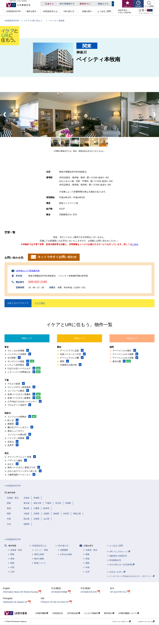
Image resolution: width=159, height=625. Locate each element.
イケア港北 (39, 303)
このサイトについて (146, 621)
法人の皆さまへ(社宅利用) (121, 564)
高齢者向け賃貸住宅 (118, 556)
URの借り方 (63, 546)
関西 (12, 563)
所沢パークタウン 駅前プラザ (24, 467)
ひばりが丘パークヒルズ (24, 368)
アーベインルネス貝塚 (125, 358)
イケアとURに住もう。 (34, 20)
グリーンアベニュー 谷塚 (22, 457)
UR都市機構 (41, 613)
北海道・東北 (16, 550)
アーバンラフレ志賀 (72, 350)
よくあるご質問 (116, 546)
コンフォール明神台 (22, 416)
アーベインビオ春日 (124, 350)
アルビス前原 (16, 383)
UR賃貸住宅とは (39, 546)
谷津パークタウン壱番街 (24, 394)
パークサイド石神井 (19, 354)
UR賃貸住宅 (57, 613)
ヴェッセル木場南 (18, 350)
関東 (12, 554)
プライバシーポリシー (121, 621)
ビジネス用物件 (92, 613)
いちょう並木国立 (18, 365)
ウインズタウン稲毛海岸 (21, 387)
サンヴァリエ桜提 (21, 361)
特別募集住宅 (115, 560)
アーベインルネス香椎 (125, 354)
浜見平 (13, 445)
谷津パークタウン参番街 (24, 398)
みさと (13, 464)
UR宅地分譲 (73, 613)
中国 (12, 567)
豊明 (64, 361)
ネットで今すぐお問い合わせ (57, 257)
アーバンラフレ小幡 (72, 358)
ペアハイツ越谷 (17, 460)
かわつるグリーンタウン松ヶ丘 (25, 471)
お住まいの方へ (117, 572)
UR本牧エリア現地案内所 (28, 270)
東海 (12, 559)
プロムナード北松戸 (19, 405)
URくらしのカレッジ (119, 551)
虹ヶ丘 (13, 420)
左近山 (13, 441)
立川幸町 (14, 358)
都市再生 (109, 613)
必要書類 (64, 550)
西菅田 (13, 424)
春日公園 (121, 361)
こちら (135, 244)
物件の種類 (39, 559)
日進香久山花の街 (70, 365)
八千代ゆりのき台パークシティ (25, 401)
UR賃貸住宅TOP (11, 20)
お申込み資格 (66, 554)
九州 (12, 572)
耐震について (40, 563)
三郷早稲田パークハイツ (21, 474)
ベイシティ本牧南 (18, 438)
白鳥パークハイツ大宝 (73, 354)
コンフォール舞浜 (18, 391)
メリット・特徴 (41, 550)
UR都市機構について (128, 613)
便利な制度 (39, 554)
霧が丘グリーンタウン (20, 427)
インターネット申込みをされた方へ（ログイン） (131, 576)
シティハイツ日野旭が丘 (24, 372)
